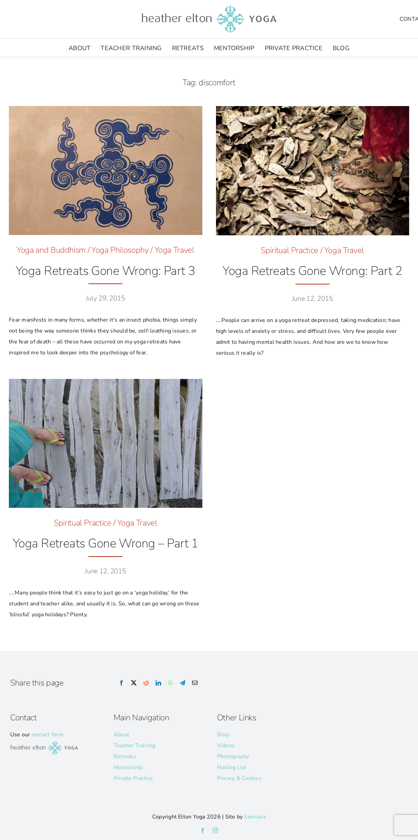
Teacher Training (135, 745)
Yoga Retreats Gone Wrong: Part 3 (106, 271)
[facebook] (202, 830)
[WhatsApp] (170, 683)
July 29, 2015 (105, 298)
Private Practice (133, 778)
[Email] (195, 683)
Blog (223, 734)
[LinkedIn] (158, 683)
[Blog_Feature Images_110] (105, 109)
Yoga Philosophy (120, 250)
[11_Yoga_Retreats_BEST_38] (105, 381)
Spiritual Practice (289, 250)
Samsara (255, 817)
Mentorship (128, 767)
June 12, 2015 (312, 298)
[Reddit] (146, 683)
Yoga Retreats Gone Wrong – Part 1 (106, 543)
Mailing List (232, 767)
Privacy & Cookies (239, 778)
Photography (233, 756)
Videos (225, 745)
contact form (47, 734)
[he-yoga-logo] (209, 6)
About (121, 734)
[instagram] (215, 830)
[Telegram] (182, 683)
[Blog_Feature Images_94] (312, 109)
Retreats (125, 756)
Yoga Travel (174, 250)
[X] (134, 683)
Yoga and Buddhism (51, 250)
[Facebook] (121, 683)
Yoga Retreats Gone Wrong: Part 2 (312, 271)
